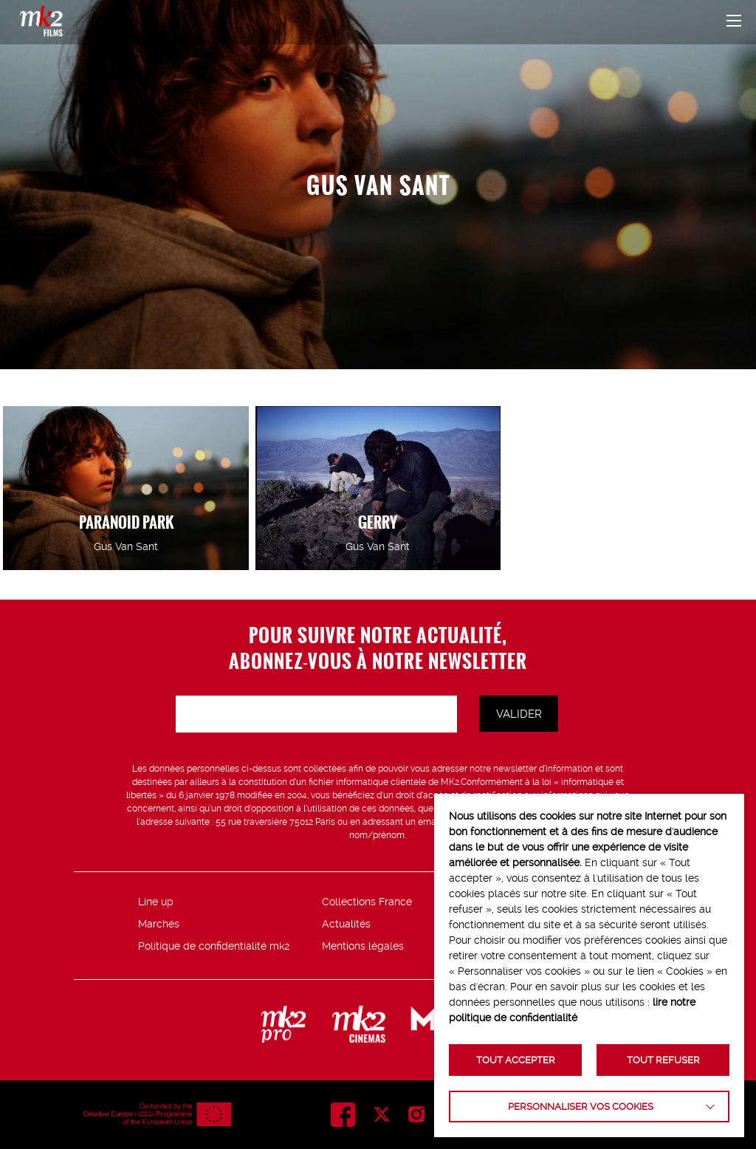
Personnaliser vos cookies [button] (580, 1106)
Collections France (367, 902)
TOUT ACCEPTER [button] (515, 1060)
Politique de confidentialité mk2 (213, 946)
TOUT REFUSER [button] (663, 1060)
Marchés (158, 924)
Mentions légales (363, 946)
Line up (155, 902)
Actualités (346, 924)
